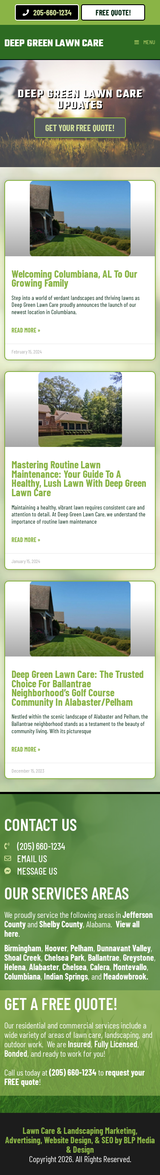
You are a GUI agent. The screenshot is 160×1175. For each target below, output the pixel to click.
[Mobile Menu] (145, 42)
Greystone (138, 957)
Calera (100, 967)
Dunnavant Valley (124, 948)
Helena (15, 967)
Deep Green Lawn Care (53, 43)
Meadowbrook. (125, 976)
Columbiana (22, 976)
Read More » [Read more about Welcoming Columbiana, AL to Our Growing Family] (26, 330)
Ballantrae (103, 957)
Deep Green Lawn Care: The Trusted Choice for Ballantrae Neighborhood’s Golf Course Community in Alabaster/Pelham (78, 688)
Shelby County (61, 924)
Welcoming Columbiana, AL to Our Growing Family (74, 278)
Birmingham (22, 948)
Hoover (56, 948)
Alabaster (44, 967)
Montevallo (130, 967)
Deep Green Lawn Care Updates (80, 100)
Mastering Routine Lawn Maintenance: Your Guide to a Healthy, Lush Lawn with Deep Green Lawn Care (79, 478)
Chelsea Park (64, 957)
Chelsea (74, 967)
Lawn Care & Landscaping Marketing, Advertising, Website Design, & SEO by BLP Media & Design (80, 1139)
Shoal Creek (22, 957)
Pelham (81, 948)
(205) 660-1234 (72, 1072)
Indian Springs (66, 976)
